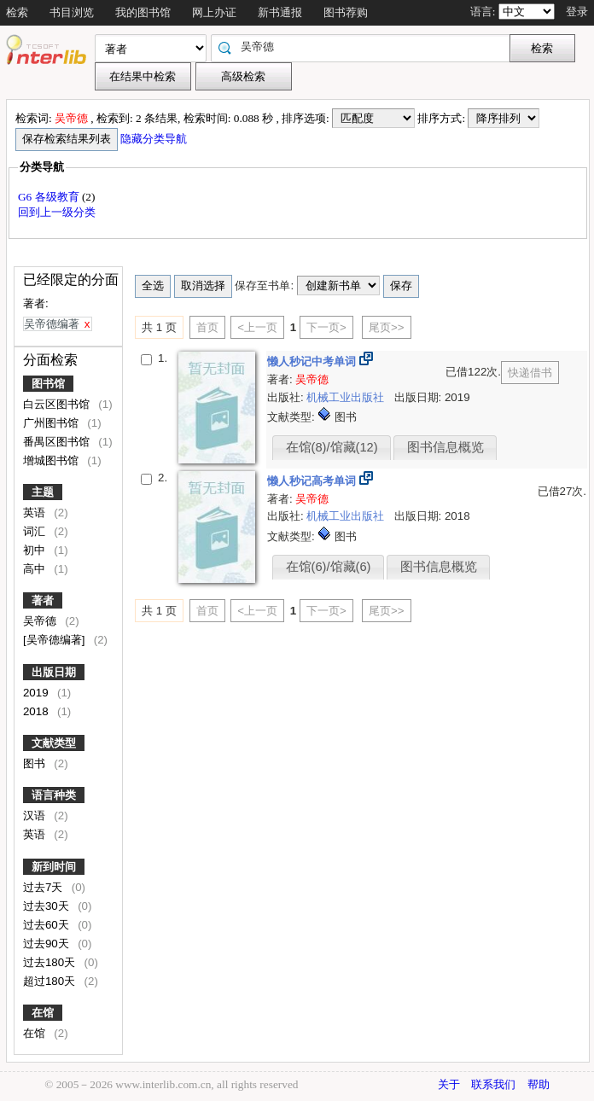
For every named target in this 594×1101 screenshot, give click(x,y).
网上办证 (214, 12)
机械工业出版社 (346, 397)
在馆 (43, 1012)
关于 (449, 1084)
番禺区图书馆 (58, 441)
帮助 (538, 1084)
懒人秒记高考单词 (313, 481)
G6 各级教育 (50, 196)
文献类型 (54, 743)
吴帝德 (41, 621)
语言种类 (54, 795)
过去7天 (44, 887)
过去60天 (48, 924)
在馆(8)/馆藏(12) (332, 447)
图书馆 (48, 383)
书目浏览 (72, 12)
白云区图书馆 (58, 404)
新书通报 (280, 12)
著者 (43, 600)
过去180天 (51, 962)
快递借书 (530, 372)
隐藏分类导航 (154, 138)
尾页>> (387, 327)
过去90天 (48, 943)
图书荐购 (345, 12)
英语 (36, 512)
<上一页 (257, 327)
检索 (17, 12)
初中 (36, 550)
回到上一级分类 (57, 212)
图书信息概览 (445, 447)
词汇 (36, 531)
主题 (43, 492)
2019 (37, 692)
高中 (36, 568)
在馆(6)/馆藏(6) (328, 567)
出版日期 (54, 672)
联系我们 (493, 1084)
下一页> (326, 327)
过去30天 (48, 906)
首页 (207, 327)
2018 (37, 711)
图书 (36, 763)
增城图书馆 (52, 460)
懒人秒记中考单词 (313, 361)
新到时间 (54, 866)
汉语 (36, 815)
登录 (577, 11)
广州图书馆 (52, 423)
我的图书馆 (143, 12)
